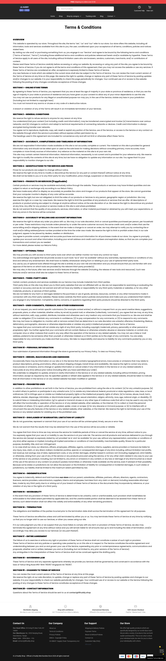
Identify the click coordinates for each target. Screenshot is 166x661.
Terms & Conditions (56, 631)
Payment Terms (90, 631)
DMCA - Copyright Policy (58, 638)
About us (52, 628)
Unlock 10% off (162, 651)
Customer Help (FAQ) (92, 641)
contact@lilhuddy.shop (80, 592)
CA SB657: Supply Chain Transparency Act (64, 641)
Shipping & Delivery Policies (94, 628)
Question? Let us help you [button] (155, 658)
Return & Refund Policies (94, 635)
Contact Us (89, 638)
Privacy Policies (54, 635)
